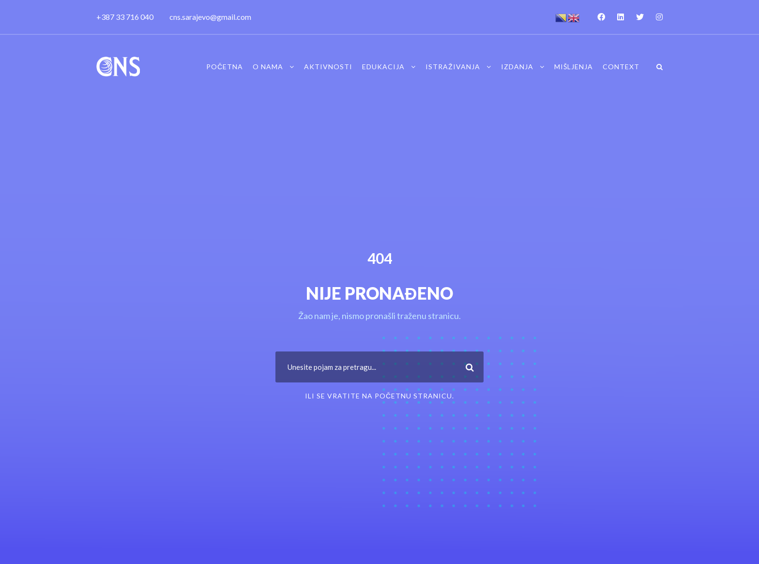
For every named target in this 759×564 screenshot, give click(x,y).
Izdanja (517, 66)
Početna (224, 66)
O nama (268, 66)
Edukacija (383, 66)
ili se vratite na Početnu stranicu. (379, 396)
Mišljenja (573, 66)
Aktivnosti (328, 66)
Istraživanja (452, 66)
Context (621, 66)
